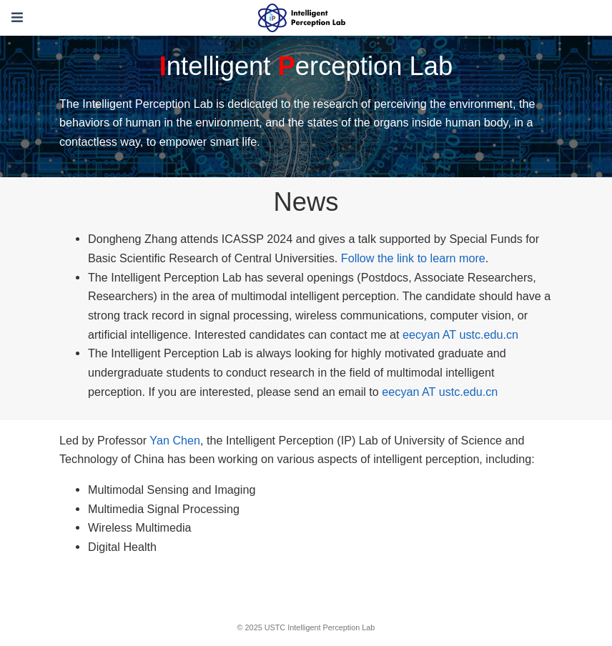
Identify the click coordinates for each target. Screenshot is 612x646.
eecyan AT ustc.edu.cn (460, 334)
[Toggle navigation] (17, 17)
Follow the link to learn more (413, 258)
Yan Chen (174, 440)
